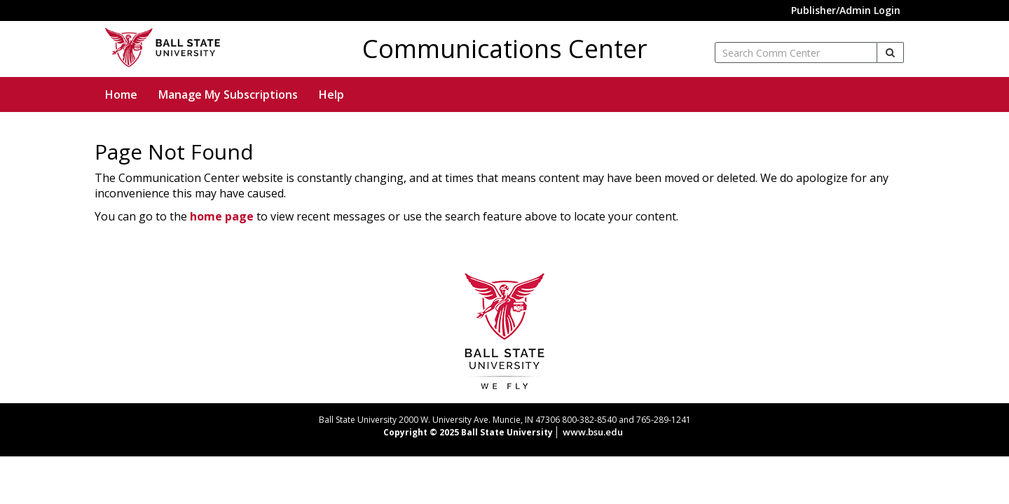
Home (121, 94)
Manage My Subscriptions (228, 94)
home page (222, 216)
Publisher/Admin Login (845, 10)
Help (331, 94)
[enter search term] (796, 52)
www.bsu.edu (593, 432)
